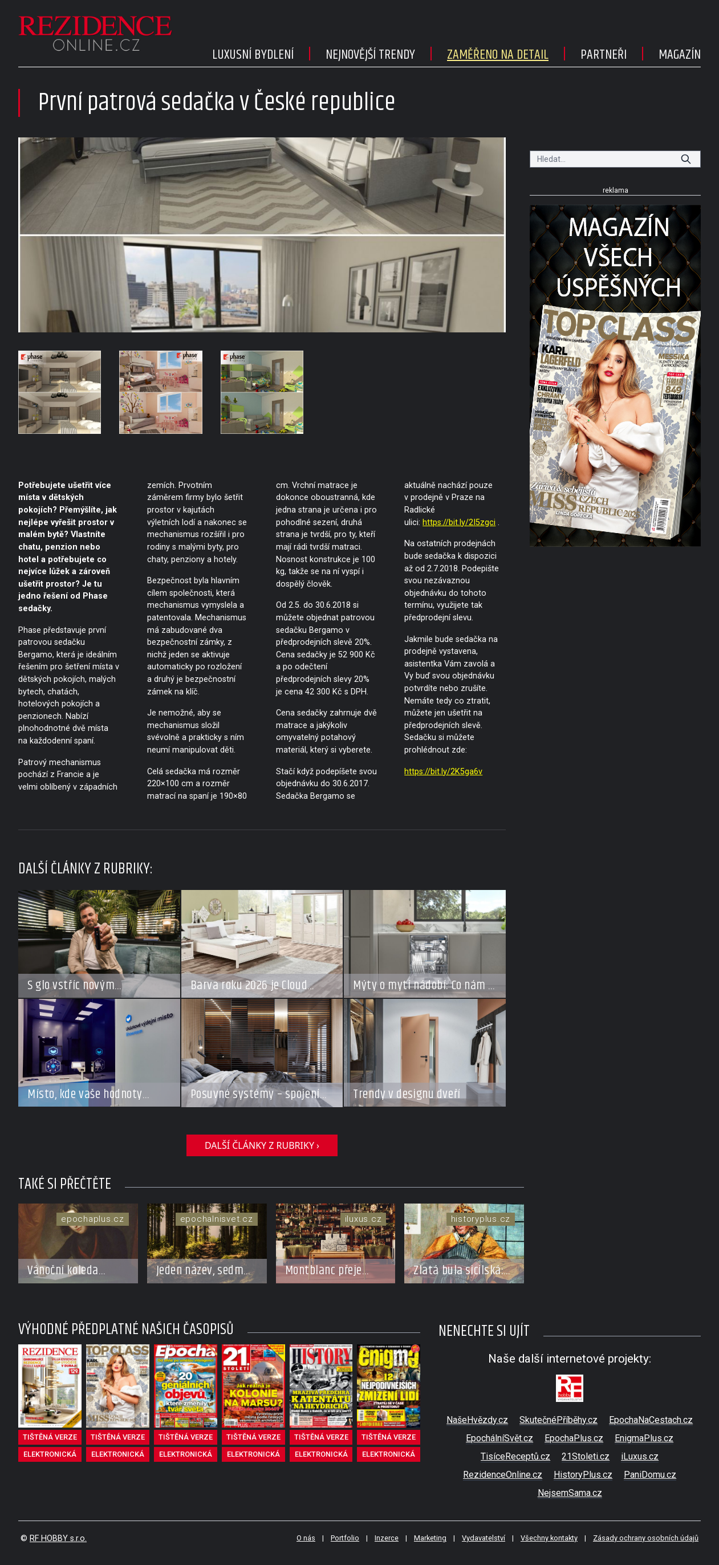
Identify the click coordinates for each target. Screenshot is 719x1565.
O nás (305, 1538)
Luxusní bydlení (253, 54)
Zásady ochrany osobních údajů (645, 1538)
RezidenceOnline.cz (502, 1474)
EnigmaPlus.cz (644, 1438)
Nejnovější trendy (370, 54)
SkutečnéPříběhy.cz (558, 1419)
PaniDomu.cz (650, 1474)
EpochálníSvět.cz (499, 1438)
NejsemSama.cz (570, 1492)
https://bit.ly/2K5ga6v (443, 772)
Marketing (430, 1538)
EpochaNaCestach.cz (651, 1419)
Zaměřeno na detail (498, 54)
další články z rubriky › (262, 1145)
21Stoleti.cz (586, 1456)
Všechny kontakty (549, 1538)
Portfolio (345, 1538)
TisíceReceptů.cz (515, 1456)
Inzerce (387, 1538)
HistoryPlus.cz (583, 1474)
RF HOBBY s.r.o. (58, 1538)
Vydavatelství (483, 1538)
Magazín (680, 54)
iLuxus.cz (640, 1456)
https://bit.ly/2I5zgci (459, 522)
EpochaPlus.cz (574, 1438)
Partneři (603, 54)
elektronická (49, 1454)
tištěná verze (50, 1437)
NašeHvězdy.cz (477, 1419)
